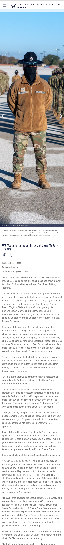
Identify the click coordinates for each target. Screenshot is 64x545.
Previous (3, 115)
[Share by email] (10, 255)
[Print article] (5, 255)
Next (61, 115)
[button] (4, 6)
